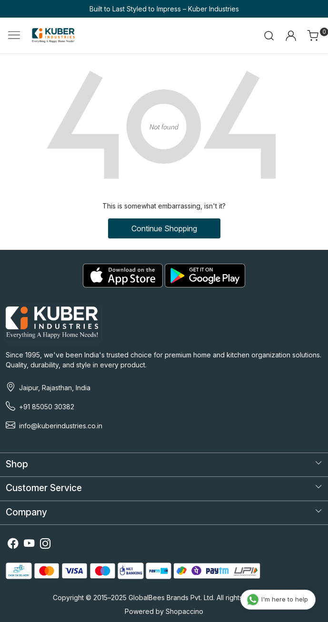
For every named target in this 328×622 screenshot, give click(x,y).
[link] (269, 35)
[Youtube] (29, 545)
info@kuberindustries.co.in (60, 426)
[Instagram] (45, 545)
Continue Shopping (164, 228)
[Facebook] (13, 545)
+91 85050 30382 (46, 407)
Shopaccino (184, 611)
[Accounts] (290, 35)
